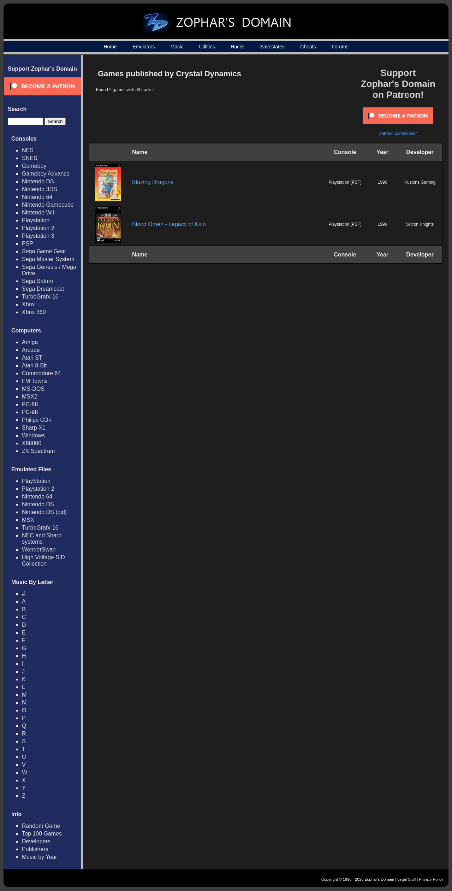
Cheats (308, 46)
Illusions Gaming (420, 182)
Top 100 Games (42, 834)
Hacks (237, 46)
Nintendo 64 (37, 197)
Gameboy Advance (46, 174)
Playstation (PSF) (344, 182)
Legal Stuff (406, 879)
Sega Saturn (37, 281)
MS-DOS (33, 389)
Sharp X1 (34, 428)
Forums (340, 46)
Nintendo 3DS (39, 189)
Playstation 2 (38, 228)
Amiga (30, 342)
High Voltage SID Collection (43, 560)
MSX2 (29, 397)
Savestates (272, 46)
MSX (28, 520)
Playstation (35, 220)
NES (28, 150)
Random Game (41, 826)
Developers (36, 841)
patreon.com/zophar (398, 133)
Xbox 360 (34, 312)
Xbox (28, 304)
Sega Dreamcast (43, 289)
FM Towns (35, 381)
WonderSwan (39, 550)
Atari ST (32, 358)
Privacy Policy (431, 879)
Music (177, 46)
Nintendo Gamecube (48, 205)
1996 (382, 182)
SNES (29, 158)
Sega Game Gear (44, 251)
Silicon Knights (420, 224)
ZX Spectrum (38, 451)
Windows (33, 435)
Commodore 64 (41, 373)
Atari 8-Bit (34, 365)
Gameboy (34, 166)
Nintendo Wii (38, 213)
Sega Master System (48, 259)
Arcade (31, 350)
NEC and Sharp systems (41, 538)
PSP (27, 244)
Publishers (35, 849)
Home (110, 46)
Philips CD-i (37, 420)
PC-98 (30, 412)
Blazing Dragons (152, 182)
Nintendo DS (38, 181)
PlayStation (36, 481)
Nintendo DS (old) (44, 512)
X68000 (31, 443)
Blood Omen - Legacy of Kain (169, 224)
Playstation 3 (38, 236)
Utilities (207, 46)
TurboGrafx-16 (40, 297)
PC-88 (30, 404)
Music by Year (39, 857)
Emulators (143, 46)
